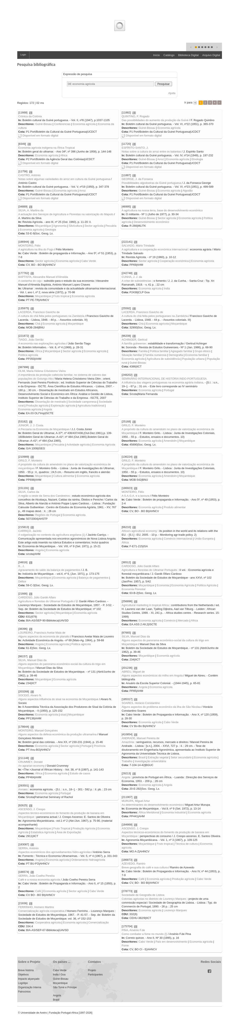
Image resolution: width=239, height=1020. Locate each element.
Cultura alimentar (63, 475)
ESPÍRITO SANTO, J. (135, 147)
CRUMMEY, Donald (30, 761)
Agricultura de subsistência (163, 358)
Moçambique (43, 225)
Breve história (26, 970)
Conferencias (62, 124)
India (167, 288)
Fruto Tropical (61, 828)
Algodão (188, 190)
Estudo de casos (80, 773)
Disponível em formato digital (38, 135)
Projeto (92, 970)
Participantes (95, 974)
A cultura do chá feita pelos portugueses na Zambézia (51, 316)
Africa (63, 155)
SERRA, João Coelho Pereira (36, 875)
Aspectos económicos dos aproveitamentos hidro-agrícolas (54, 852)
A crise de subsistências (136, 280)
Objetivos (23, 974)
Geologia (50, 229)
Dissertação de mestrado (50, 401)
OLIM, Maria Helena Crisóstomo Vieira (42, 371)
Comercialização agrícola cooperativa (41, 911)
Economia (163, 585)
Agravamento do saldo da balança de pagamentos (49, 570)
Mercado (183, 620)
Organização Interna (29, 987)
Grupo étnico (202, 351)
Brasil (142, 757)
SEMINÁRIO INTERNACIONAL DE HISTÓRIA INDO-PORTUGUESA (164, 378)
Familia (143, 351)
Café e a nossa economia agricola (39, 879)
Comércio (170, 620)
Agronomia (60, 225)
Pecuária (110, 225)
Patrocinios (24, 991)
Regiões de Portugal (47, 515)
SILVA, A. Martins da (30, 210)
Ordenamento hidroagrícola (88, 859)
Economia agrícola (84, 124)
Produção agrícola (37, 405)
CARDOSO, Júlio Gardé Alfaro (140, 566)
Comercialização (98, 922)
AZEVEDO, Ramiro (133, 863)
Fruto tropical (61, 296)
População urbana (193, 358)
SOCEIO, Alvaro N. (30, 695)
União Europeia (204, 538)
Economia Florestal (133, 589)
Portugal (169, 390)
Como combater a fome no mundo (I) (144, 934)
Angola (47, 409)
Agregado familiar (182, 351)
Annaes (23, 789)
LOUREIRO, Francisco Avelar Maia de (41, 632)
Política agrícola (28, 355)
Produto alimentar (175, 507)
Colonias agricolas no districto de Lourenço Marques (154, 898)
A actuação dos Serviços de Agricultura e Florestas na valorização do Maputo (65, 214)
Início (156, 55)
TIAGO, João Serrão (31, 339)
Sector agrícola (93, 225)
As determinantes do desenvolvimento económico (152, 804)
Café (141, 879)
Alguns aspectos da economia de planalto (44, 636)
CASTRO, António (29, 175)
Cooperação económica (174, 261)
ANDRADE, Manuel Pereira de (140, 738)
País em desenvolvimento (171, 941)
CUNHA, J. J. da (132, 277)
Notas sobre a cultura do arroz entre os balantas (151, 151)
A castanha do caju (30, 280)
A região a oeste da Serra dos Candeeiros (44, 495)
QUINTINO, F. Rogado (135, 116)
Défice (22, 581)
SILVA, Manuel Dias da (136, 636)
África (38, 351)
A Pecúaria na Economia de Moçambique (43, 429)
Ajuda (171, 93)
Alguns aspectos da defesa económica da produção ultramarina (57, 734)
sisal (63, 714)
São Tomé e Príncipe (65, 987)
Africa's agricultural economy (139, 530)
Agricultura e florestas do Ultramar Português (149, 570)
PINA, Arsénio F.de (133, 930)
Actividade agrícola (78, 444)
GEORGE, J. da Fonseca (137, 179)
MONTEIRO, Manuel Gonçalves (38, 730)
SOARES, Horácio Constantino (141, 703)
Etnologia (197, 159)
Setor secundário (181, 757)
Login (23, 54)
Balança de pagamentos (93, 577)
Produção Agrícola (83, 828)
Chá (37, 323)
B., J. (21, 566)
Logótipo (23, 983)
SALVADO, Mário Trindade (138, 245)
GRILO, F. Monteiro (134, 425)
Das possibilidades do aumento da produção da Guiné (155, 120)
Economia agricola (150, 910)
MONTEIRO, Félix (29, 245)
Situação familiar (132, 355)
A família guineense (134, 343)
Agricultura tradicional (90, 405)
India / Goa (59, 974)
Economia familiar (196, 355)
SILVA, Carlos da (28, 491)
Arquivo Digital (211, 55)
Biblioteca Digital (188, 55)
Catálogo (169, 55)
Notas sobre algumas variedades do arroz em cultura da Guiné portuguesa (64, 179)
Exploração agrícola (63, 405)
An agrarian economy (31, 765)
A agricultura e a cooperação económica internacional (155, 249)
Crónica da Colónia (30, 116)
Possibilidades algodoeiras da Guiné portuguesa (151, 182)
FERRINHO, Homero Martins (36, 907)
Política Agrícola (206, 585)
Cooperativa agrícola (48, 922)
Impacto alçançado (29, 978)
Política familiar (159, 351)
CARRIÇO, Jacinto (29, 530)
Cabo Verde (88, 261)
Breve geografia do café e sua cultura (145, 867)
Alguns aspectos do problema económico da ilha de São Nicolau (161, 706)
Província (99, 745)
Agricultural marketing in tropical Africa (145, 605)
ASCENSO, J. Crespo (31, 809)
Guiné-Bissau (43, 124)
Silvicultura (75, 225)
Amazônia (128, 742)
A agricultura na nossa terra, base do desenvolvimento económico (162, 210)
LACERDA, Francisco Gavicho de (39, 312)
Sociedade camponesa (82, 401)
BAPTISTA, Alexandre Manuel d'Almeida (43, 277)
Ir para (188, 102)
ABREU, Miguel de (133, 671)
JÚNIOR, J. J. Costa (30, 425)
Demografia (176, 355)
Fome (125, 945)
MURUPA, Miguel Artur (136, 800)
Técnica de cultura (186, 843)
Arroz (160, 159)
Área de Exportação (68, 832)
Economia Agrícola (103, 444)
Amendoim (170, 440)
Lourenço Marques (175, 910)
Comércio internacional (178, 538)
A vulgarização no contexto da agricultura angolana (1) (51, 534)
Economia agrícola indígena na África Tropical (46, 147)
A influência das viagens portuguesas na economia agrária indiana (162, 382)
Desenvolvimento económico (151, 221)
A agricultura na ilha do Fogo (36, 249)
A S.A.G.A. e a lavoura (135, 495)
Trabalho (127, 761)
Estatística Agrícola (42, 832)
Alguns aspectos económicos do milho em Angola (152, 675)
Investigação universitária (150, 761)
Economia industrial (173, 812)
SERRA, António (28, 848)
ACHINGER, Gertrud (134, 339)
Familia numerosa (155, 355)
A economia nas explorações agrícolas (42, 343)
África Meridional (149, 812)
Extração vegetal (158, 757)
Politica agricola (81, 644)
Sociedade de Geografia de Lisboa (143, 895)
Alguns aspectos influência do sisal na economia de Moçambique (58, 699)
